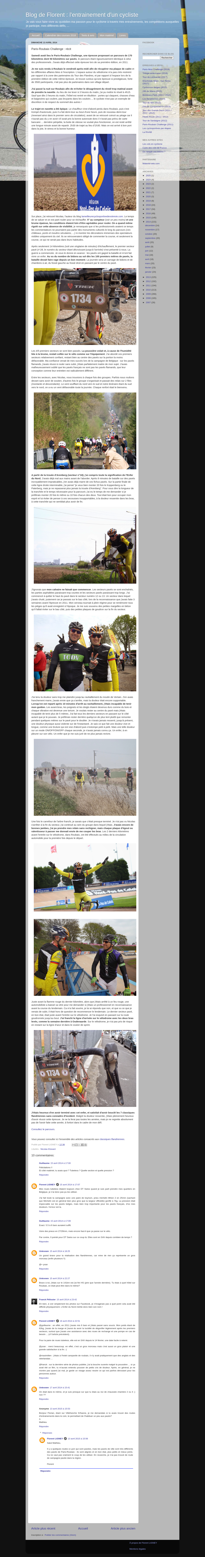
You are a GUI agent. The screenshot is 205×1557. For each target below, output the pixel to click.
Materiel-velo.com (151, 163)
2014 (148, 222)
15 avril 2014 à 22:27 (60, 1278)
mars (148, 263)
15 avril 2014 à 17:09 (60, 1221)
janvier (148, 272)
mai (147, 255)
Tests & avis (87, 35)
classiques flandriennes (112, 1139)
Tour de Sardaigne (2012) (155, 120)
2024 (148, 179)
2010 (148, 290)
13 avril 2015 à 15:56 (78, 1438)
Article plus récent (43, 1528)
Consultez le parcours (42, 1129)
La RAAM (147, 132)
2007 (148, 302)
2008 (148, 298)
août (147, 242)
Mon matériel (107, 35)
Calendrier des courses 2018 (60, 35)
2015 (148, 217)
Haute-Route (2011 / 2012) (155, 117)
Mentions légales (137, 1549)
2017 (148, 209)
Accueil (36, 35)
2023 (148, 184)
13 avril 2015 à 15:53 (60, 1408)
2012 (148, 281)
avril (147, 259)
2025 (148, 175)
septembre (150, 238)
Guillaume (44, 1163)
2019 (148, 201)
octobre (149, 234)
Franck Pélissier (47, 1299)
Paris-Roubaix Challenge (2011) (158, 124)
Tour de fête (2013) (152, 102)
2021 (148, 192)
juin (147, 251)
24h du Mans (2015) (152, 91)
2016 (148, 213)
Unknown (44, 1251)
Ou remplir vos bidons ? (154, 151)
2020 (148, 196)
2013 (148, 277)
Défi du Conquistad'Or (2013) (157, 106)
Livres (122, 35)
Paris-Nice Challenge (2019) (156, 69)
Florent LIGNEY (47, 1184)
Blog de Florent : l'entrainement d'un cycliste (82, 15)
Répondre (44, 1175)
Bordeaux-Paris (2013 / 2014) (157, 95)
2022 (148, 188)
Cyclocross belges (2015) (155, 87)
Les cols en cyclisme (152, 144)
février (148, 267)
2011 (148, 285)
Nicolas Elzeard (48, 1149)
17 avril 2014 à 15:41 (60, 1387)
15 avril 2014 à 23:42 (67, 1299)
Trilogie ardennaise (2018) (155, 73)
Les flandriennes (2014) (154, 99)
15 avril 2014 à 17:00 (60, 1163)
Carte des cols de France (155, 148)
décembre (150, 225)
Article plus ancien (123, 1528)
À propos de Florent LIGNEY (143, 1543)
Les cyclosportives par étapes (157, 128)
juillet (148, 246)
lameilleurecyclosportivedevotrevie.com (102, 216)
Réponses (47, 1433)
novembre (150, 229)
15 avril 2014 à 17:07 (70, 1184)
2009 (148, 294)
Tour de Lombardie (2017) (155, 77)
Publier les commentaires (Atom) (60, 1535)
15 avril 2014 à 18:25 (60, 1251)
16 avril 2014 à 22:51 (70, 1321)
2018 (148, 205)
